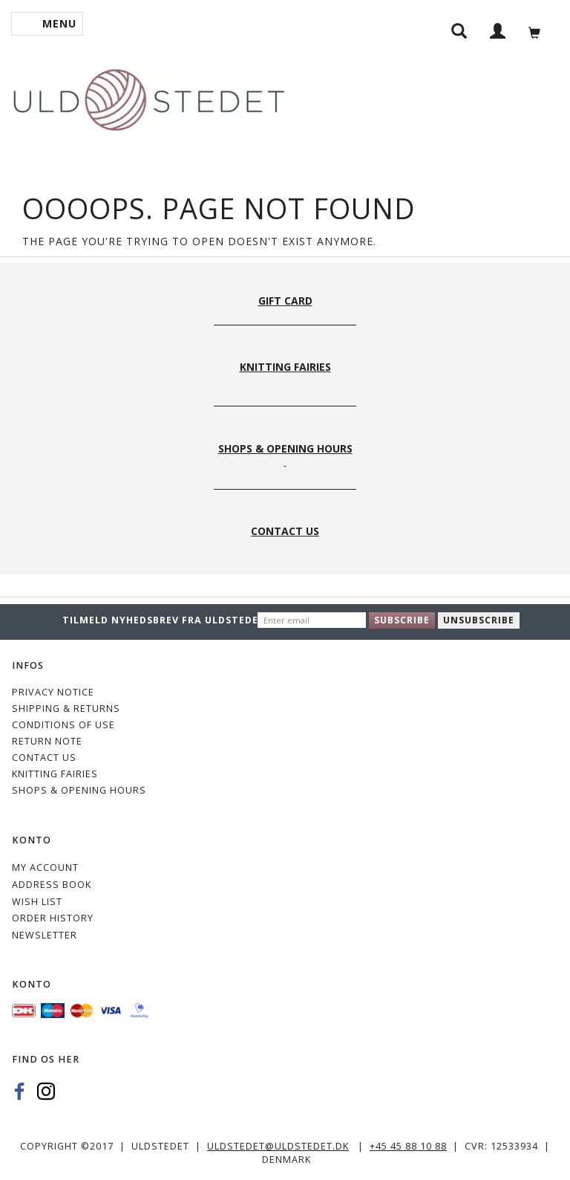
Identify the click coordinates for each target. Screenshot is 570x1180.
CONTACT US (44, 757)
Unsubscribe (478, 620)
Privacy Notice (53, 692)
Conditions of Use (63, 725)
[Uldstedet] (148, 97)
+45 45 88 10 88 (408, 1146)
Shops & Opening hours (79, 790)
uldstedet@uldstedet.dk (278, 1146)
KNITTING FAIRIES (55, 774)
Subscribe (402, 620)
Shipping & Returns (66, 708)
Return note (47, 741)
